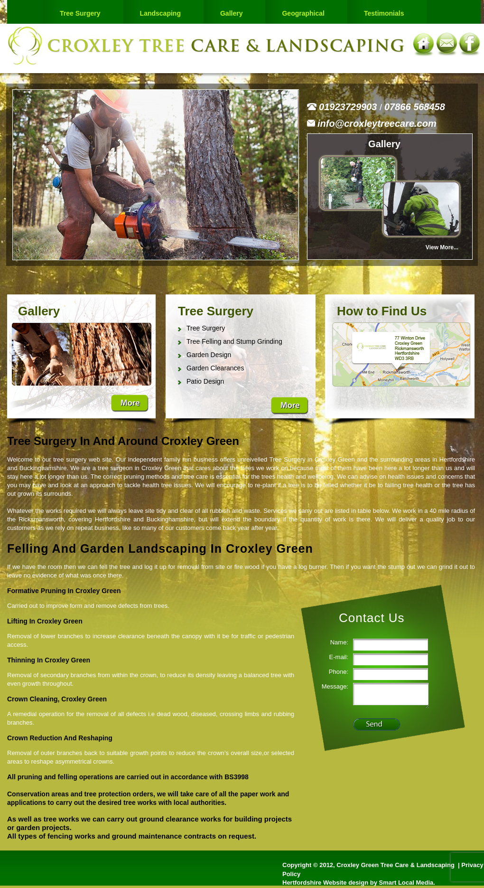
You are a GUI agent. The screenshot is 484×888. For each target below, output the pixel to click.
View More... (442, 247)
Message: (335, 686)
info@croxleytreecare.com (377, 123)
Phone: (338, 671)
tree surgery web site (82, 459)
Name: (339, 642)
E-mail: (338, 657)
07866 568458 (414, 107)
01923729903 (349, 107)
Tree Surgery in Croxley (303, 459)
